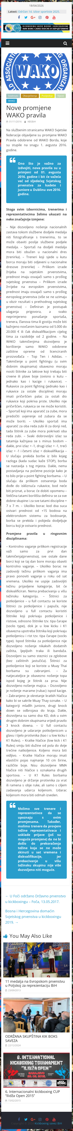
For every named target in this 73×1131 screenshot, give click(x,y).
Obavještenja (30, 95)
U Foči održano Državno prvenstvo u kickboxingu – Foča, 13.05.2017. (35, 899)
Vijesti (60, 95)
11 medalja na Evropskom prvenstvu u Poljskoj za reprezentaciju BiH (35, 983)
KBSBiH (32, 121)
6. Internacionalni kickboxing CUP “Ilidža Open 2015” (32, 1093)
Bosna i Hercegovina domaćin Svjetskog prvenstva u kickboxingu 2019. (33, 917)
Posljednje (47, 95)
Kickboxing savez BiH (48, 1123)
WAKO (11, 100)
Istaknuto (13, 95)
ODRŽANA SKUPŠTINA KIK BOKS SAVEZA (31, 1038)
